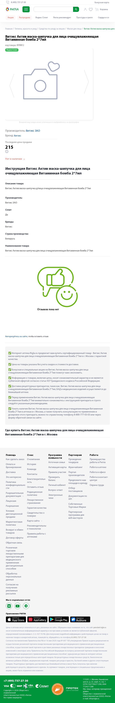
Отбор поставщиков (75, 489)
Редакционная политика (34, 493)
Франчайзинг (75, 467)
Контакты (32, 474)
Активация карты (57, 467)
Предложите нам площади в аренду (77, 481)
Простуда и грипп (84, 18)
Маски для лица (74, 29)
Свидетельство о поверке (35, 514)
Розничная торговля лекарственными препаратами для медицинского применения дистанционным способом (15, 558)
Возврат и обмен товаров (14, 531)
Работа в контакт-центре (99, 478)
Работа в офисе (98, 472)
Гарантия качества (36, 508)
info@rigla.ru (94, 699)
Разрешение (12, 506)
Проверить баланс (54, 478)
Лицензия (11, 501)
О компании (33, 459)
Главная (8, 29)
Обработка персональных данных (13, 577)
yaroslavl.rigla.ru (99, 628)
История (31, 464)
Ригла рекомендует (62, 18)
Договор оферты (14, 538)
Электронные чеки (55, 496)
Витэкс (17, 136)
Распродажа (24, 18)
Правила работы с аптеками (36, 535)
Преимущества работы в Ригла (98, 461)
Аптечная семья (56, 462)
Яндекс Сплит (41, 18)
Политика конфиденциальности (15, 485)
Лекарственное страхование (35, 501)
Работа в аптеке (98, 467)
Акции (11, 18)
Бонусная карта (102, 3)
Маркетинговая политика (14, 523)
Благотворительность (36, 480)
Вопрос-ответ (55, 490)
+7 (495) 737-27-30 (16, 681)
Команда (31, 469)
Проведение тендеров (74, 461)
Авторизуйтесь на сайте (16, 336)
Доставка (11, 472)
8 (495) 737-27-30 (78, 637)
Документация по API (77, 497)
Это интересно (13, 477)
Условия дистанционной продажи (14, 514)
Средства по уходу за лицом (51, 29)
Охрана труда (97, 485)
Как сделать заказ (15, 459)
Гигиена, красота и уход (25, 29)
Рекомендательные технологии (36, 527)
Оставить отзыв (35, 487)
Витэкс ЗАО (33, 131)
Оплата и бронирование (13, 466)
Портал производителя (76, 474)
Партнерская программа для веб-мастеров (76, 515)
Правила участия (57, 472)
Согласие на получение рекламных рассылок (12, 589)
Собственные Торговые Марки (77, 505)
